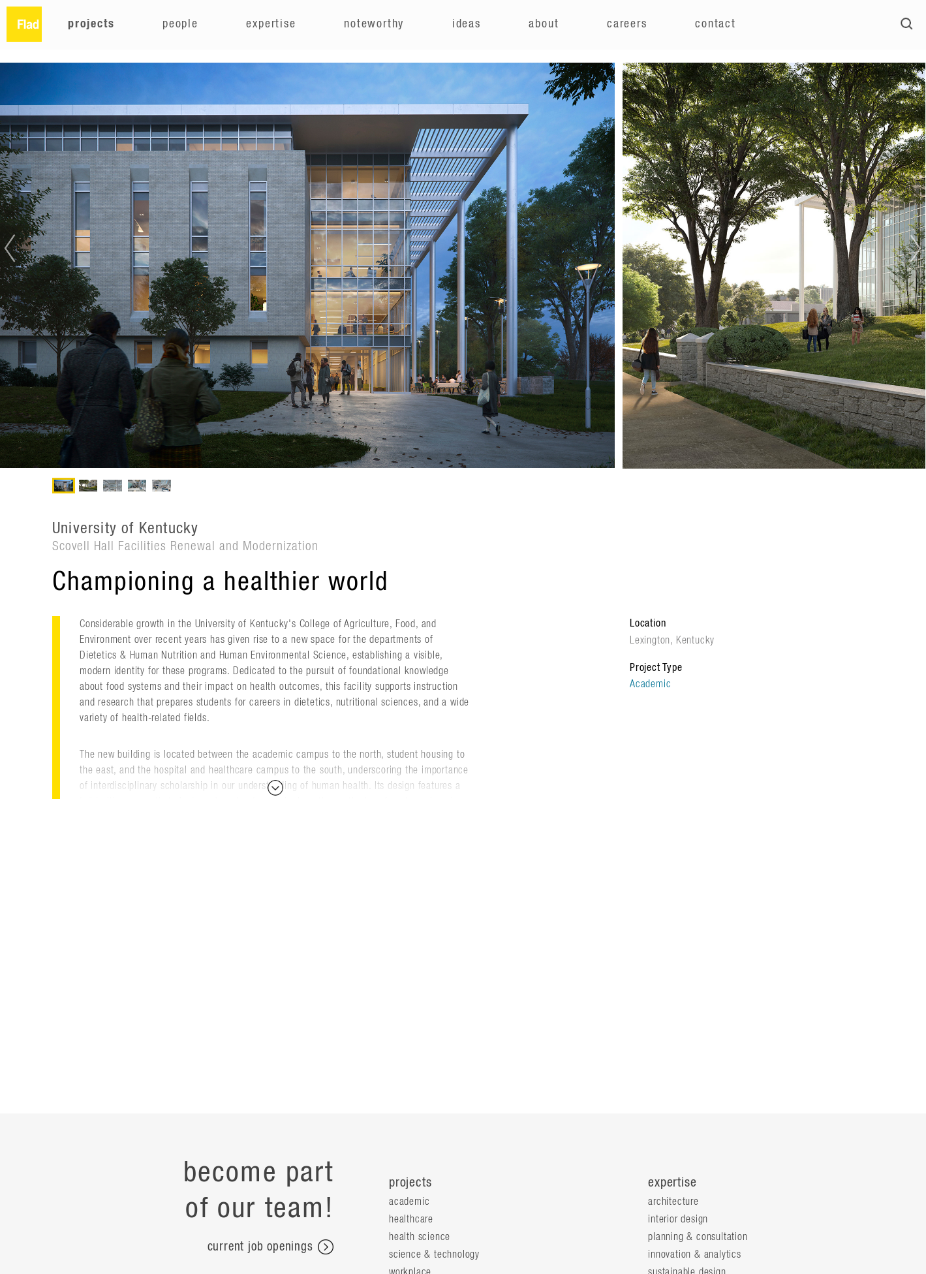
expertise (672, 1182)
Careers (627, 24)
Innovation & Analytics (694, 1254)
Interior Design (678, 1219)
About (544, 24)
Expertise (271, 24)
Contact (715, 24)
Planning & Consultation (697, 1237)
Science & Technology (434, 1254)
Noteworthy (374, 24)
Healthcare (411, 1219)
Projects (91, 24)
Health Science (419, 1237)
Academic (650, 684)
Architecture (673, 1201)
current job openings (270, 1247)
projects (410, 1182)
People (180, 24)
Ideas (466, 24)
